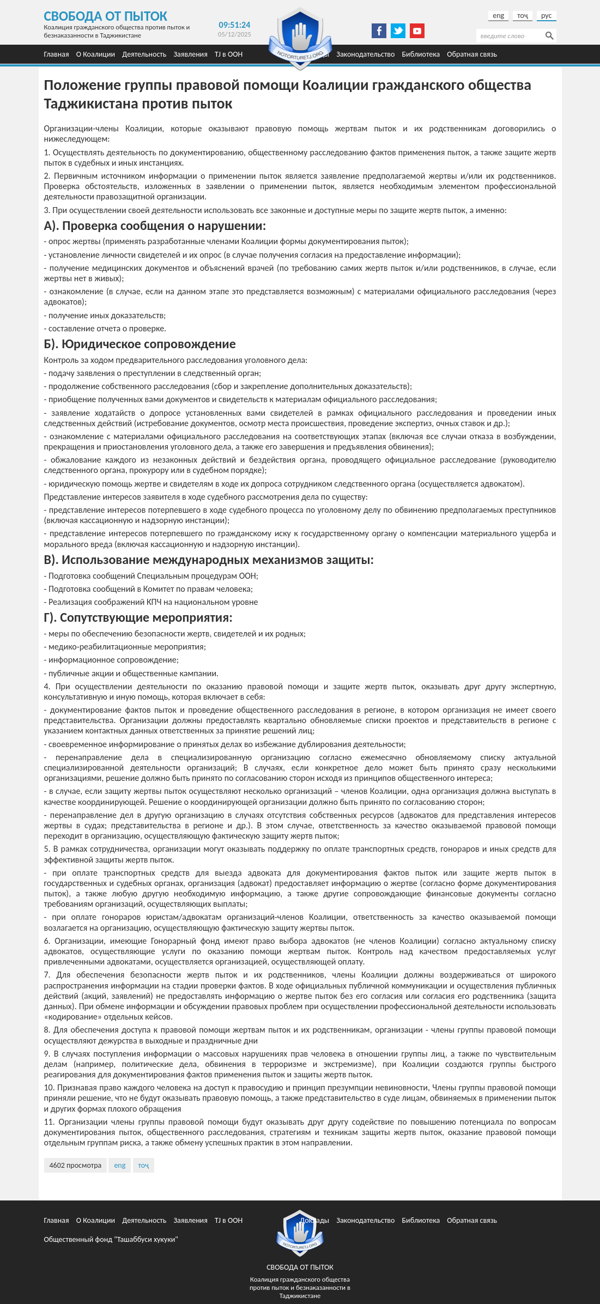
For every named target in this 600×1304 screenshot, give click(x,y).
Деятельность (144, 54)
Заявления (190, 54)
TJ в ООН (229, 54)
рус (546, 15)
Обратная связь (472, 54)
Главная (56, 54)
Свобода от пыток (106, 16)
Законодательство (365, 54)
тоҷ (522, 15)
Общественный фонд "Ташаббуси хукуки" (111, 1239)
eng (498, 15)
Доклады (314, 1220)
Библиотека (421, 54)
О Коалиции (95, 54)
